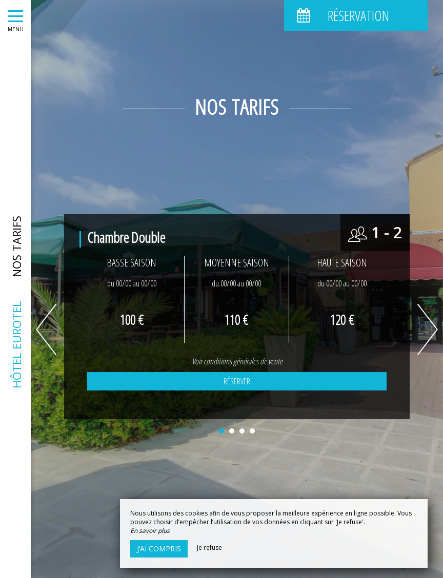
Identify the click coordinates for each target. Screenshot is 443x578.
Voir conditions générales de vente (237, 361)
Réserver (237, 381)
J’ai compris (159, 548)
